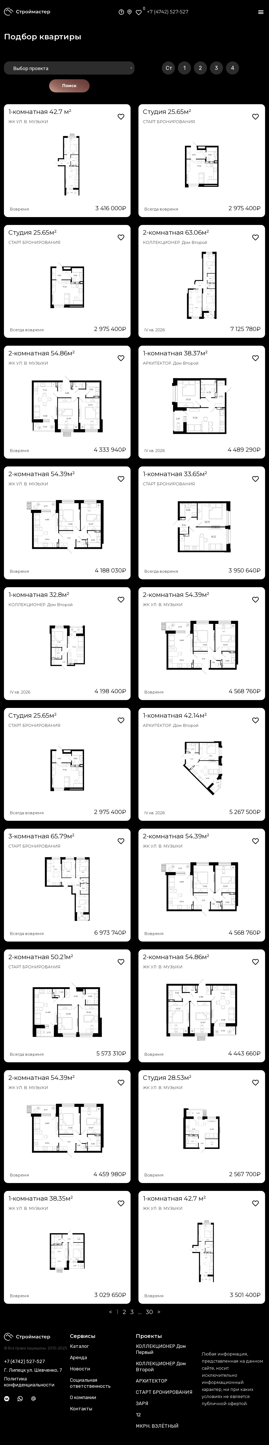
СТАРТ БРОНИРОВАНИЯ (169, 121)
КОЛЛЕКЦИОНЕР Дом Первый (161, 1349)
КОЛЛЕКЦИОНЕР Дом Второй (161, 1367)
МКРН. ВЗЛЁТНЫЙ (157, 1426)
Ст (169, 68)
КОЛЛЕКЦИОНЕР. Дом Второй (175, 242)
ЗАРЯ (142, 1403)
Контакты (81, 1409)
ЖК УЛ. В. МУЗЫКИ (28, 121)
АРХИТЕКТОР (151, 1381)
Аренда (78, 1357)
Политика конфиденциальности (29, 1382)
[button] (260, 12)
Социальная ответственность (90, 1383)
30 (149, 1312)
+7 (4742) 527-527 (167, 12)
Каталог (79, 1346)
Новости (80, 1369)
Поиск (69, 85)
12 (138, 1415)
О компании (83, 1397)
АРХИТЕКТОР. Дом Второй (171, 363)
